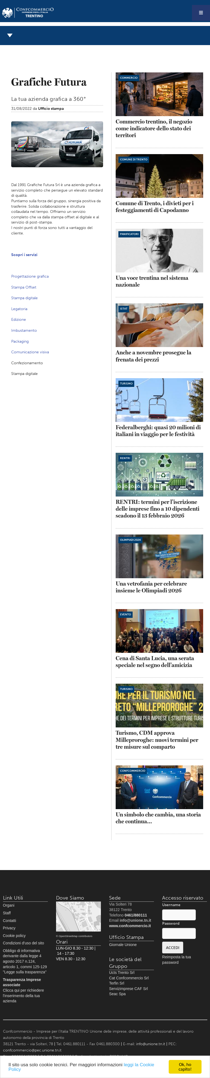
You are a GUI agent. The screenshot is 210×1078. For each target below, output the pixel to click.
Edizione (18, 319)
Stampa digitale (24, 298)
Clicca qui (11, 990)
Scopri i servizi (24, 254)
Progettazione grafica (30, 276)
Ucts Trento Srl (122, 972)
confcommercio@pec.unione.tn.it (32, 1050)
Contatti (9, 920)
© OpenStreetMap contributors (74, 936)
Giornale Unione (123, 944)
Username (171, 905)
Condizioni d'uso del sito (23, 943)
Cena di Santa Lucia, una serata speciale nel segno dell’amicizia (155, 661)
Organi (8, 905)
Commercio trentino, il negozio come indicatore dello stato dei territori (154, 128)
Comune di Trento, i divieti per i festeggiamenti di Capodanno (155, 206)
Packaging (20, 341)
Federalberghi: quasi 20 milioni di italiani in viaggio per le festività (158, 430)
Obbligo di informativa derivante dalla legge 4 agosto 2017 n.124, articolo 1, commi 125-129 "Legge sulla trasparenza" (25, 961)
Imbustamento (24, 330)
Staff (7, 913)
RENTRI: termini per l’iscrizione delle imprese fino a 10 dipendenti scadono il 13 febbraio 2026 (157, 508)
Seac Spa (117, 994)
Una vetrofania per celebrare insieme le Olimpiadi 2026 (151, 587)
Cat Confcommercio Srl (129, 978)
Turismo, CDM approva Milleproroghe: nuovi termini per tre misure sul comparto (157, 739)
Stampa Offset (23, 287)
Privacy (9, 928)
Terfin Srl (116, 983)
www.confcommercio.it (130, 926)
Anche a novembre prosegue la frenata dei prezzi (153, 356)
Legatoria (19, 309)
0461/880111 (136, 915)
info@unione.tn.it (150, 1044)
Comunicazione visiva (30, 352)
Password (171, 923)
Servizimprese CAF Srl (128, 988)
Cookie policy (14, 935)
